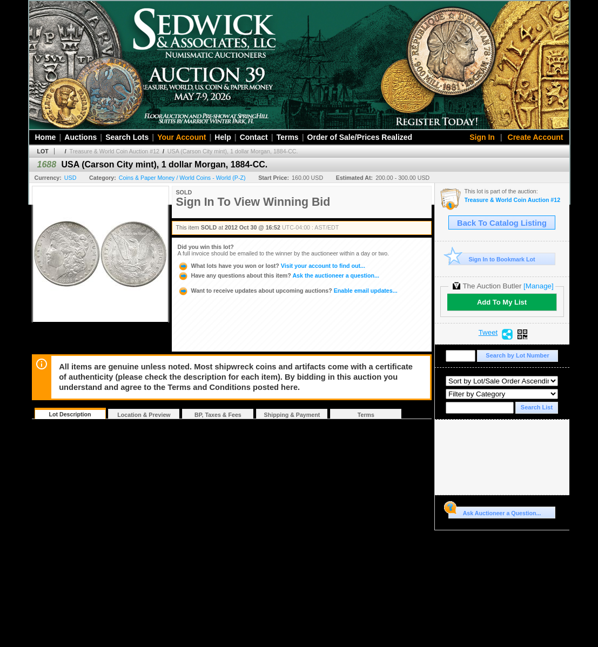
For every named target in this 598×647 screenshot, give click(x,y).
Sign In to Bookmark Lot (491, 259)
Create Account (535, 137)
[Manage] (538, 286)
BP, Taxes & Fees (217, 415)
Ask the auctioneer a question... (278, 275)
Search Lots (127, 137)
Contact (254, 137)
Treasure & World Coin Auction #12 (114, 151)
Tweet (488, 332)
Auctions (80, 137)
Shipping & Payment (292, 415)
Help (222, 137)
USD (70, 177)
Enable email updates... (288, 290)
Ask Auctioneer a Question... (494, 511)
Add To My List (502, 302)
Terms (288, 137)
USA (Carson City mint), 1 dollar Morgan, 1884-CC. (232, 151)
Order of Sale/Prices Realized (360, 137)
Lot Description (70, 414)
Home (45, 137)
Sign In (482, 137)
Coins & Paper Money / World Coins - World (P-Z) (182, 177)
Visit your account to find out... (271, 265)
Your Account (181, 137)
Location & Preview (143, 415)
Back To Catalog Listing (502, 223)
